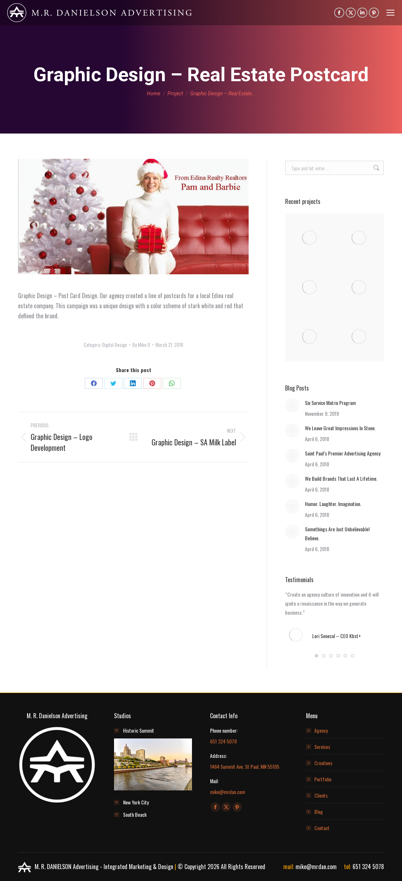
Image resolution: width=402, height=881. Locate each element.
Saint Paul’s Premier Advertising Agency (342, 453)
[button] (316, 656)
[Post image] (292, 405)
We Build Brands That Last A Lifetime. (341, 478)
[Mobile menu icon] (390, 12)
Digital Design (114, 344)
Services (322, 746)
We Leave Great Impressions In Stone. (340, 428)
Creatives (323, 763)
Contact (321, 828)
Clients (321, 795)
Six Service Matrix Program (330, 402)
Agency (321, 730)
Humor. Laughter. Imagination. (333, 503)
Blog (318, 811)
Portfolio (322, 779)
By (141, 344)
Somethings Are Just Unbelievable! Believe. (337, 533)
